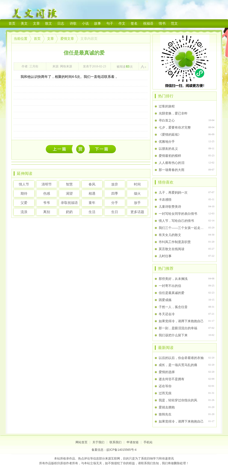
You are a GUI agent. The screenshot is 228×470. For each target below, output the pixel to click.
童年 (92, 203)
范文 (174, 23)
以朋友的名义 (168, 148)
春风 (92, 184)
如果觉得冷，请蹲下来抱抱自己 (181, 321)
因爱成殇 (165, 300)
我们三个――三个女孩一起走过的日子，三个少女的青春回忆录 (182, 228)
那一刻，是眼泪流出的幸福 (178, 328)
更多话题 (137, 212)
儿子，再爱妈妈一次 (173, 192)
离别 (46, 212)
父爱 (24, 203)
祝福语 (148, 23)
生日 (114, 212)
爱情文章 (67, 38)
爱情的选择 (167, 372)
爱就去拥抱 (167, 407)
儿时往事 (165, 256)
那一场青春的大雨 (171, 170)
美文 (24, 23)
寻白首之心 (167, 120)
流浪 (24, 212)
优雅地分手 (167, 141)
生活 (92, 212)
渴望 (69, 193)
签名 (134, 23)
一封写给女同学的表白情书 (178, 213)
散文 (48, 23)
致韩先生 (165, 414)
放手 (137, 203)
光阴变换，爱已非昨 (173, 113)
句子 (109, 23)
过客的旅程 (167, 106)
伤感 (46, 193)
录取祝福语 (69, 203)
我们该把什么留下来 (173, 335)
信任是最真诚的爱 (171, 293)
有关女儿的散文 (170, 235)
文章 (36, 23)
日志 (60, 23)
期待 (24, 193)
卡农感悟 (165, 199)
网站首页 (81, 442)
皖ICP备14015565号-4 (121, 449)
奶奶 (69, 212)
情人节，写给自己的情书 (176, 220)
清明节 (46, 184)
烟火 (137, 193)
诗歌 (73, 23)
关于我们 (98, 442)
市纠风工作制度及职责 (175, 242)
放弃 (114, 184)
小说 (85, 23)
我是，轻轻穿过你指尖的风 (178, 400)
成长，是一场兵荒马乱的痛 (178, 365)
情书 (162, 23)
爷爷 (46, 203)
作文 (121, 23)
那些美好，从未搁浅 (173, 278)
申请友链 (133, 442)
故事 (97, 23)
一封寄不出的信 (170, 286)
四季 (114, 193)
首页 (12, 23)
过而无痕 (165, 393)
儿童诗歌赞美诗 (170, 206)
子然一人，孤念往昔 (173, 307)
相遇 (92, 193)
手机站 (148, 442)
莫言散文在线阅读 (171, 249)
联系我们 (115, 442)
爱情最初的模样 (170, 155)
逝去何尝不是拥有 (171, 379)
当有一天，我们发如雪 (102, 149)
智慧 (69, 184)
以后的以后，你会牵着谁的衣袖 (60, 149)
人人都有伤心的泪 (171, 163)
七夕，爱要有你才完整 (175, 127)
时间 (137, 184)
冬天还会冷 (167, 314)
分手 (114, 203)
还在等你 (165, 386)
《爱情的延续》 (170, 134)
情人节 (24, 184)
